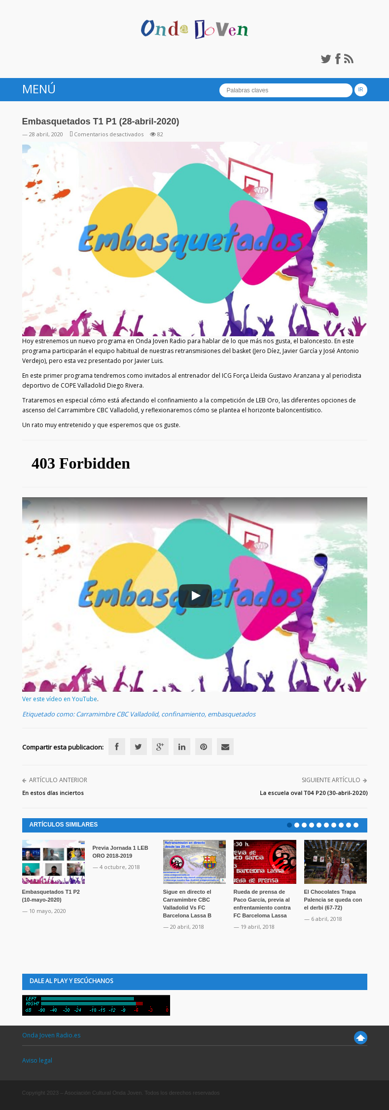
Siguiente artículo (331, 780)
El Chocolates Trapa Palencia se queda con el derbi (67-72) (333, 900)
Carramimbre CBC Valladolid (117, 714)
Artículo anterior (58, 780)
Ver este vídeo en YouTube (59, 699)
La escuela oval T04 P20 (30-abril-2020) (313, 792)
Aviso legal (37, 1060)
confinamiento (183, 714)
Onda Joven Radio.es (51, 1035)
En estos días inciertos (53, 792)
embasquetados (231, 714)
